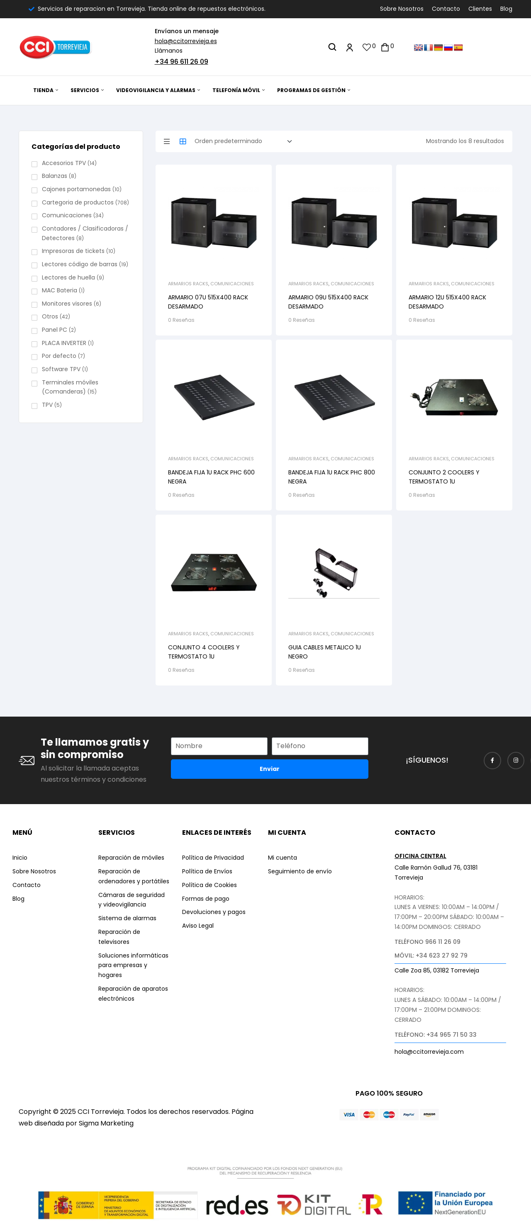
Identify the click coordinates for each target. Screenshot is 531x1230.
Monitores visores (67, 303)
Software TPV (61, 369)
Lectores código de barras (79, 264)
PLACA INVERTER (64, 343)
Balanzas (54, 176)
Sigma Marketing (106, 1123)
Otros (50, 316)
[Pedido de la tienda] (246, 141)
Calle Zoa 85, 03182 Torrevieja (437, 970)
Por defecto (59, 356)
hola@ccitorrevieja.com (429, 1052)
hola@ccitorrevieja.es (186, 41)
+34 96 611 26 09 (181, 61)
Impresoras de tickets (73, 251)
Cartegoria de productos (78, 202)
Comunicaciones (232, 283)
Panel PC (54, 330)
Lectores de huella (68, 277)
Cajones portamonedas (76, 189)
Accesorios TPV (64, 163)
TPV (47, 405)
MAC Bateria (59, 290)
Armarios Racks (188, 283)
